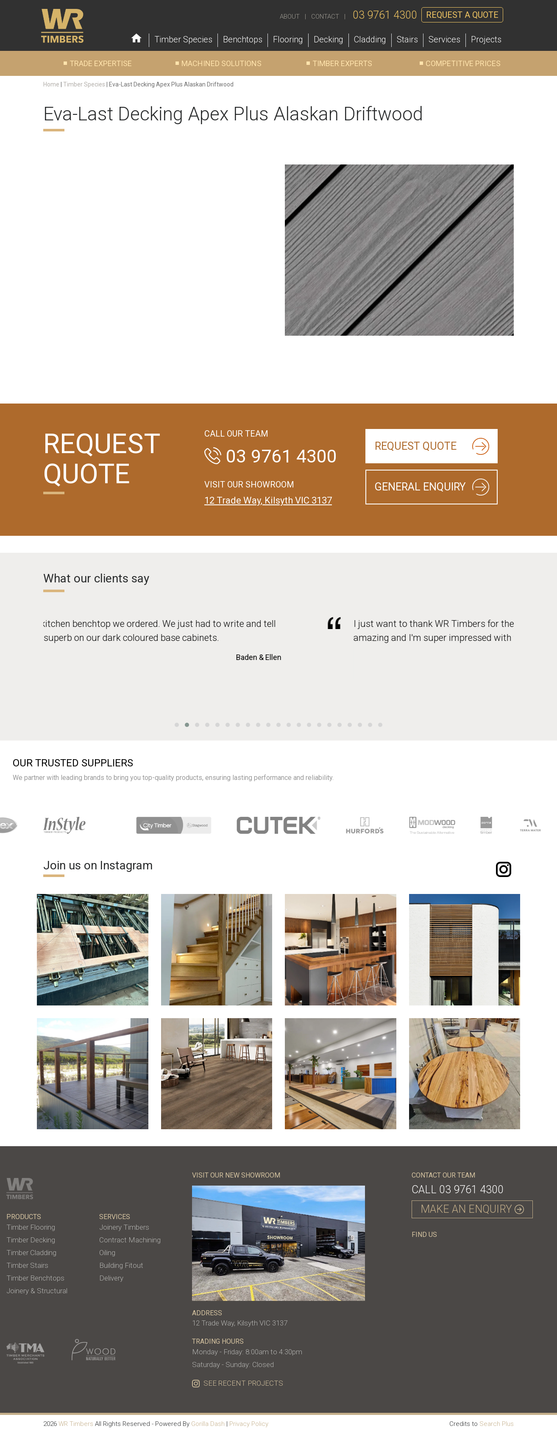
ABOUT (290, 16)
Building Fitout (121, 1265)
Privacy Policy (248, 1424)
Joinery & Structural (36, 1290)
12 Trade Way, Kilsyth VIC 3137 (268, 500)
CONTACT (325, 16)
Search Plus (496, 1424)
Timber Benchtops (35, 1278)
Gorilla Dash (208, 1424)
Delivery (111, 1278)
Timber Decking (30, 1240)
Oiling (107, 1252)
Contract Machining (130, 1240)
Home (51, 84)
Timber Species (84, 84)
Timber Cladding (31, 1252)
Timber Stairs (27, 1265)
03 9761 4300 (385, 15)
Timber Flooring (30, 1227)
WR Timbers (75, 1424)
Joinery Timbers (124, 1227)
